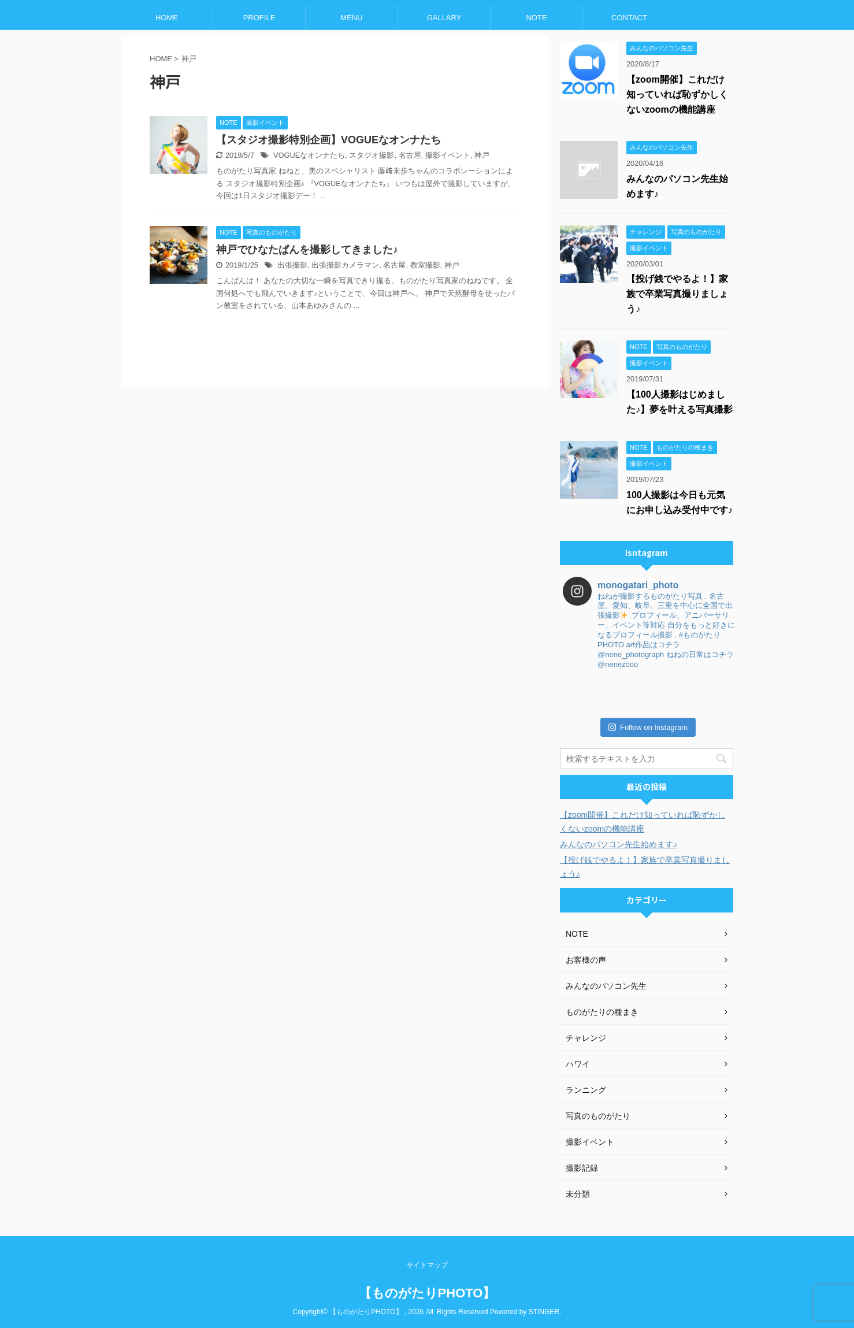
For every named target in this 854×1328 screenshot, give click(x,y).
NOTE (536, 17)
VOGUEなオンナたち (309, 155)
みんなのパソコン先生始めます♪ (618, 844)
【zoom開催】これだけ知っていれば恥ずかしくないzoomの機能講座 (677, 94)
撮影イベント (447, 155)
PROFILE (259, 17)
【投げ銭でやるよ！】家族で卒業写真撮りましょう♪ (677, 294)
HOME (166, 17)
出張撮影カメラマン (345, 265)
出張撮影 (292, 265)
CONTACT (629, 17)
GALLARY (444, 17)
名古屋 (410, 155)
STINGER (544, 1312)
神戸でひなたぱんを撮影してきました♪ (307, 249)
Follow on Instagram (648, 727)
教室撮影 (425, 265)
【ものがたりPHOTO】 (427, 1293)
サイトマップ (427, 1265)
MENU (351, 17)
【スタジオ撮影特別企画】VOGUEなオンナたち (328, 140)
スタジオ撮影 (371, 155)
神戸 (481, 155)
